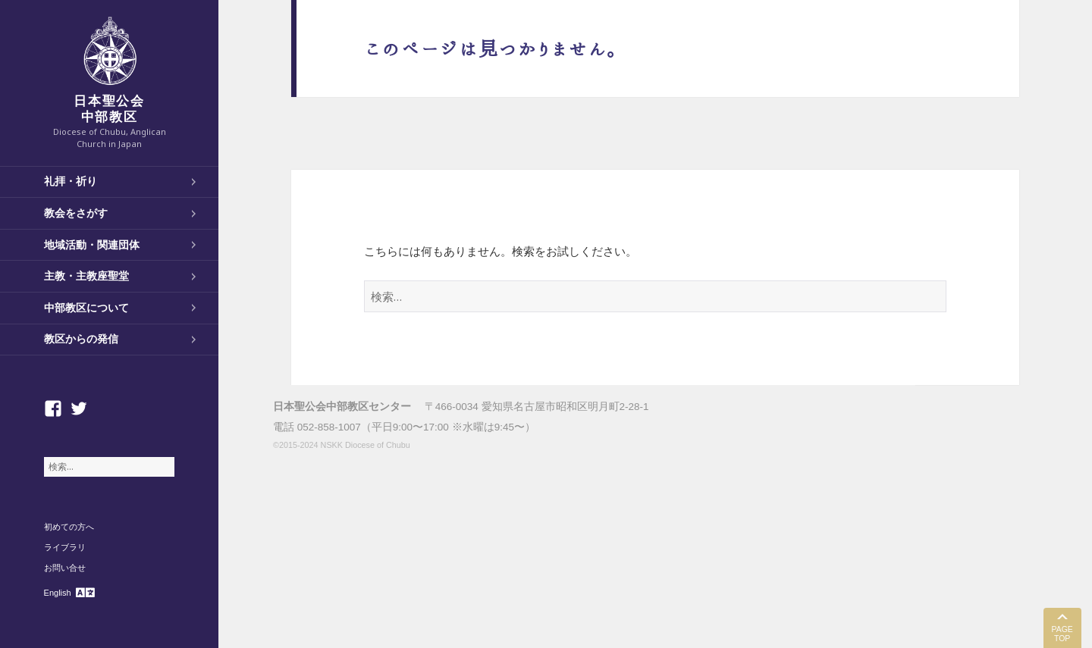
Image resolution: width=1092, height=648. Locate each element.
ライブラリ (65, 547)
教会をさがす (76, 213)
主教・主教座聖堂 (86, 276)
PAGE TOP (1061, 634)
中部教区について (86, 308)
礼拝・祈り (70, 181)
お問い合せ (65, 567)
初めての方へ (69, 526)
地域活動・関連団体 (92, 245)
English (57, 592)
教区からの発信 (81, 339)
